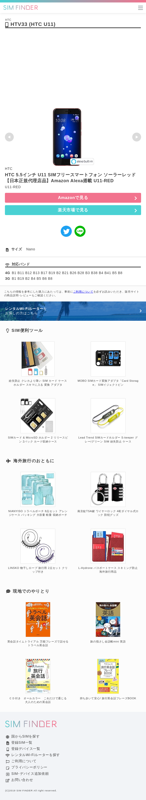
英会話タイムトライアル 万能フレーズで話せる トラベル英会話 (38, 624)
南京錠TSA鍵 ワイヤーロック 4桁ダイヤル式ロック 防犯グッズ (108, 494)
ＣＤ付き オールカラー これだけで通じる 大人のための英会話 (39, 681)
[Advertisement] (73, 70)
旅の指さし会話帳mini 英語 (108, 622)
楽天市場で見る (73, 210)
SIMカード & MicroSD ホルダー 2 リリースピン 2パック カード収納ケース (38, 421)
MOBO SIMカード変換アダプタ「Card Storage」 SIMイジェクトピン (108, 364)
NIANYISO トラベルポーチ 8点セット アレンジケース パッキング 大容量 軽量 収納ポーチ (38, 494)
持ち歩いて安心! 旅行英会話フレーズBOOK (108, 679)
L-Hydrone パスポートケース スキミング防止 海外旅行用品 (108, 551)
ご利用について (83, 291)
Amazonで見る (73, 197)
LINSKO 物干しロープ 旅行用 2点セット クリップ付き (38, 551)
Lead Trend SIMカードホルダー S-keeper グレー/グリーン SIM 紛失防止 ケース (108, 421)
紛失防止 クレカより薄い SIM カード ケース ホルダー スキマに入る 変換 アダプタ (38, 364)
